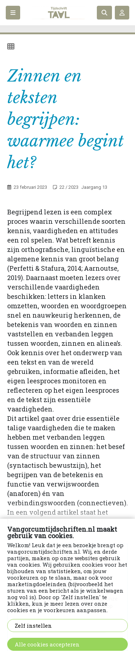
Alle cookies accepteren (47, 644)
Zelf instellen (33, 625)
